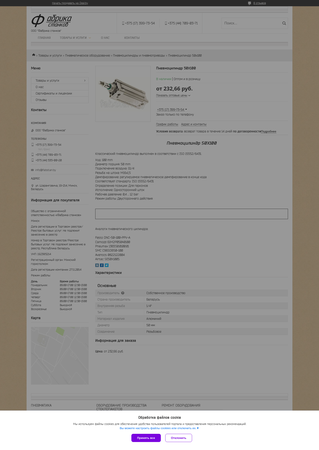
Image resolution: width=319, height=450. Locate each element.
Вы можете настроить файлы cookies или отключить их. (158, 428)
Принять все (146, 438)
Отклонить (178, 438)
